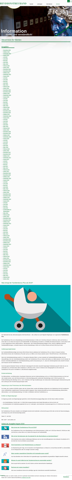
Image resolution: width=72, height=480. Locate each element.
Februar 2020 (6, 107)
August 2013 (6, 246)
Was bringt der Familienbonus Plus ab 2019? (24, 427)
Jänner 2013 (6, 258)
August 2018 (6, 138)
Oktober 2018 (6, 135)
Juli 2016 (5, 181)
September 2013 (7, 244)
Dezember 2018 (7, 131)
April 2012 (5, 273)
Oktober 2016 (6, 176)
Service (58, 4)
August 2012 (6, 266)
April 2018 (5, 145)
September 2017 (7, 157)
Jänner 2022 (6, 67)
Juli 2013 (5, 247)
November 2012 (7, 261)
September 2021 (7, 74)
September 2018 (7, 136)
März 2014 (5, 233)
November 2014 (7, 220)
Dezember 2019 (7, 110)
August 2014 (6, 225)
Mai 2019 (5, 123)
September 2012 (7, 265)
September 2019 (7, 116)
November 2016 (7, 174)
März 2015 (5, 213)
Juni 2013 (5, 249)
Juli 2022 (5, 57)
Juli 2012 (5, 268)
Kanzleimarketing (69, 475)
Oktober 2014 (6, 221)
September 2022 (7, 53)
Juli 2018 (5, 140)
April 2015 (5, 207)
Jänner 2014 (6, 237)
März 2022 (5, 64)
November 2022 (7, 50)
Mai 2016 (5, 185)
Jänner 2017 (6, 171)
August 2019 (6, 117)
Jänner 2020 (6, 109)
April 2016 (5, 187)
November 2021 (7, 71)
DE (68, 1)
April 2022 (5, 62)
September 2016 (7, 178)
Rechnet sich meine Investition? (20, 467)
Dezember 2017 (7, 152)
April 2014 (5, 232)
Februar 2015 (6, 214)
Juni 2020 (5, 100)
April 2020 (5, 103)
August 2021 (6, 76)
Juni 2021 (5, 79)
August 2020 (6, 97)
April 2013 (5, 252)
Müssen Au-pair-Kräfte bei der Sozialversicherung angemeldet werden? (31, 460)
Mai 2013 (5, 251)
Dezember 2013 (7, 239)
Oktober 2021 (6, 72)
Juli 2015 (5, 202)
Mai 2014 (5, 230)
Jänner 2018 (6, 150)
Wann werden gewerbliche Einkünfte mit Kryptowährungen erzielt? (30, 453)
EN (71, 1)
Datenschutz (2, 475)
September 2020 (7, 95)
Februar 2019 (6, 128)
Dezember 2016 (7, 173)
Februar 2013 (6, 256)
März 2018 (5, 147)
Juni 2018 (5, 142)
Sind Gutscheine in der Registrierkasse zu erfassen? (26, 444)
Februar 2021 (6, 86)
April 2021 (5, 83)
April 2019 (5, 124)
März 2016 (5, 188)
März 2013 (5, 254)
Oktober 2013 (6, 242)
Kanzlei (31, 4)
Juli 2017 (5, 161)
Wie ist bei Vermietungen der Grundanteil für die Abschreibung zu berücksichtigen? (34, 436)
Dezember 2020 (7, 90)
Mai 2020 (5, 102)
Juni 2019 (5, 121)
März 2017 (5, 168)
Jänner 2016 (6, 192)
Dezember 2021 (7, 69)
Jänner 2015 (6, 216)
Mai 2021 (5, 81)
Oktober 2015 (6, 197)
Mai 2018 (5, 143)
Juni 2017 (5, 162)
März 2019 (5, 126)
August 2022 (6, 55)
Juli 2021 (5, 77)
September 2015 (7, 199)
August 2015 (6, 200)
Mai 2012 (5, 272)
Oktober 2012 (6, 263)
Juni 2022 (5, 58)
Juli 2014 (5, 226)
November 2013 (7, 240)
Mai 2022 (5, 60)
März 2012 (5, 275)
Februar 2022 (6, 65)
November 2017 (7, 154)
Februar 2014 (6, 235)
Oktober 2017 (6, 155)
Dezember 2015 (7, 194)
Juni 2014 (5, 228)
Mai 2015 (5, 206)
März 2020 (5, 105)
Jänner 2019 (6, 129)
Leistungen (39, 4)
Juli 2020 (5, 98)
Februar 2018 (6, 149)
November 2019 (7, 112)
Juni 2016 (5, 183)
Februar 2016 (6, 190)
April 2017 (5, 166)
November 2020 (7, 91)
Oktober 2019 (6, 114)
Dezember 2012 (7, 259)
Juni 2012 (5, 270)
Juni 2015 (5, 204)
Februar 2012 (6, 277)
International (49, 4)
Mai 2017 (5, 164)
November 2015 (7, 195)
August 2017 (6, 159)
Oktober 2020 (6, 93)
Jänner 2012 (6, 278)
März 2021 (5, 84)
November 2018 (7, 133)
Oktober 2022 (6, 51)
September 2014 (7, 223)
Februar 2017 (6, 169)
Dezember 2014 (7, 218)
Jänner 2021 (6, 88)
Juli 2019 (5, 119)
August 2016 (6, 180)
